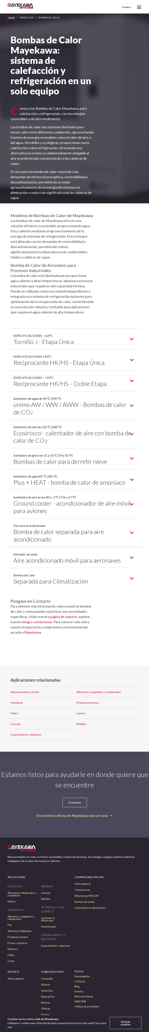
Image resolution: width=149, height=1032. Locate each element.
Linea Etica (47, 990)
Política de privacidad (86, 1006)
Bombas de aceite (84, 902)
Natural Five (48, 996)
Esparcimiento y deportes (26, 734)
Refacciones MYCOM (86, 896)
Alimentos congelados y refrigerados (98, 692)
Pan (10, 925)
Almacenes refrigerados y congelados (22, 894)
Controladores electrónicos (90, 908)
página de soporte (63, 616)
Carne (11, 961)
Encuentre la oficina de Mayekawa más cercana (72, 815)
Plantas (45, 1014)
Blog (77, 986)
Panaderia (16, 702)
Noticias (79, 971)
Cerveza (15, 724)
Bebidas (81, 724)
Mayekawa (32, 632)
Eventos (79, 991)
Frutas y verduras (17, 943)
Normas (45, 1002)
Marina (12, 901)
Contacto (74, 802)
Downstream (48, 926)
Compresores (82, 890)
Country (126, 7)
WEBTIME (80, 1001)
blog (26, 622)
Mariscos (13, 949)
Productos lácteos (87, 702)
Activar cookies (125, 1023)
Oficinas (45, 1008)
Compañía (47, 978)
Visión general (82, 884)
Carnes (80, 713)
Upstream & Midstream (48, 919)
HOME (11, 17)
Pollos (14, 713)
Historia (45, 984)
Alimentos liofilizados (20, 931)
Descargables (82, 976)
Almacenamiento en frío (24, 692)
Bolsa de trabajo (83, 996)
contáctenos (42, 622)
